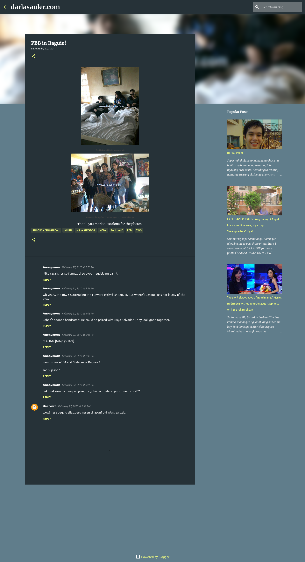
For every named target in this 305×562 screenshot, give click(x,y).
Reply (47, 279)
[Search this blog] (281, 7)
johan (68, 230)
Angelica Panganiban (46, 230)
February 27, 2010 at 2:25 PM (78, 288)
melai (103, 230)
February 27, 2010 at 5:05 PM (78, 313)
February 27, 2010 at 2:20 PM (78, 267)
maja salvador (85, 230)
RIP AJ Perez (235, 153)
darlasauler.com (35, 7)
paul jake (117, 230)
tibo (139, 230)
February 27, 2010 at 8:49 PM (74, 406)
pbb (129, 230)
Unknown (49, 406)
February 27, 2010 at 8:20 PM (78, 384)
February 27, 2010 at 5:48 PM (78, 334)
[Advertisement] (109, 517)
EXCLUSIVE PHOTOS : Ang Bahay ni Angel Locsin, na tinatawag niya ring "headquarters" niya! (253, 225)
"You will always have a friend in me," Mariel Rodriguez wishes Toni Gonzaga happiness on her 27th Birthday (254, 303)
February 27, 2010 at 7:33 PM (78, 355)
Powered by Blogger (152, 556)
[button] (33, 56)
